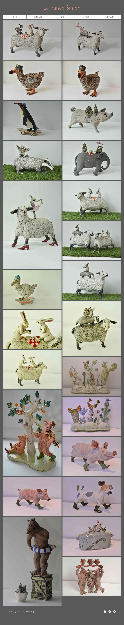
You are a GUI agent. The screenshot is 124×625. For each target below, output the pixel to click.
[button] (38, 17)
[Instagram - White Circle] (109, 611)
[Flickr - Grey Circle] (105, 611)
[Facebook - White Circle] (114, 611)
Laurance (53, 7)
